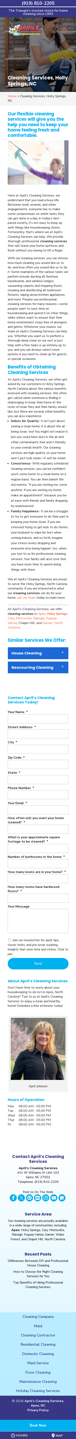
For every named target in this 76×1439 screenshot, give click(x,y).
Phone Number (21, 788)
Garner (49, 1234)
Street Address (22, 727)
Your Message (19, 906)
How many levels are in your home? (37, 872)
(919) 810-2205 (38, 3)
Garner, (48, 623)
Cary (11, 618)
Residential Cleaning (38, 1344)
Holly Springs (57, 614)
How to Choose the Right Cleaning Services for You (38, 1273)
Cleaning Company (38, 1316)
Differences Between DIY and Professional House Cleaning (38, 1263)
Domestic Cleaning (38, 1353)
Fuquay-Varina (34, 1234)
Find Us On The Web (38, 1192)
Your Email (17, 803)
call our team (26, 597)
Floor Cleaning (38, 1372)
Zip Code (16, 758)
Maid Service (38, 1363)
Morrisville (24, 618)
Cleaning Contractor (38, 1335)
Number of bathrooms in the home (36, 857)
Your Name (18, 712)
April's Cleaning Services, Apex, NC (44, 1403)
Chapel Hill (35, 1239)
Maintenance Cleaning (38, 1381)
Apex (41, 614)
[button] (64, 33)
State (14, 773)
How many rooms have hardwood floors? (33, 889)
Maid (38, 1326)
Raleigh (38, 618)
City (12, 742)
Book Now (38, 1425)
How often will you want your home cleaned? (36, 820)
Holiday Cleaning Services (38, 1390)
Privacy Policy (38, 1410)
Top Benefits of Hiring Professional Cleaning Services (38, 1284)
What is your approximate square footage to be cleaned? (34, 839)
